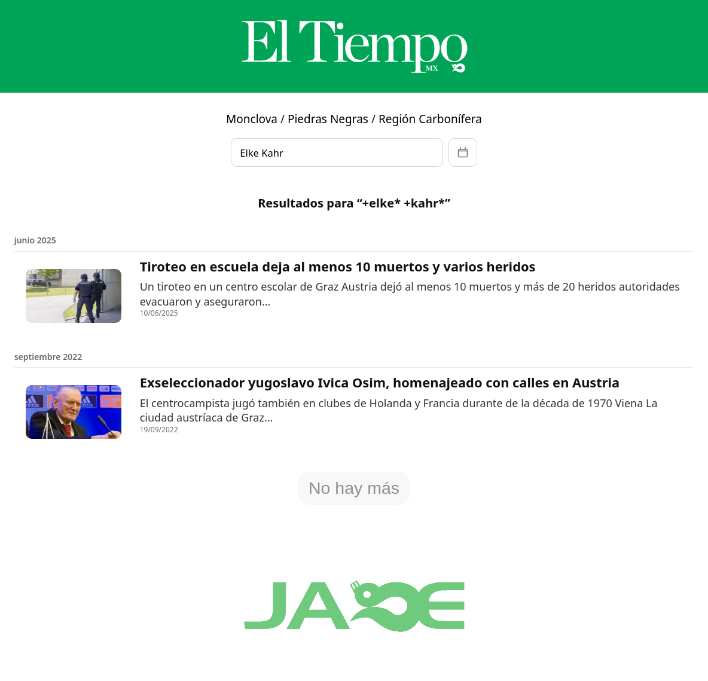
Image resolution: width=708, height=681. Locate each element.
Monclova (251, 119)
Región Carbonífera (430, 119)
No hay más (354, 487)
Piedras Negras (328, 119)
